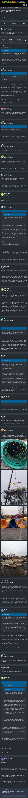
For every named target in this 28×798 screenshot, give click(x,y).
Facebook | (12, 7)
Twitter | (8, 7)
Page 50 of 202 (14, 23)
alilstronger (7, 156)
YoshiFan (6, 28)
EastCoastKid (7, 429)
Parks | (6, 7)
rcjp (5, 144)
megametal (7, 288)
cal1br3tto (6, 580)
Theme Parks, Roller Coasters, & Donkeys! (16, 18)
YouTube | (16, 7)
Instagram (19, 7)
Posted (8, 29)
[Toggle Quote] (2, 50)
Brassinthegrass (8, 758)
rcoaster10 (6, 108)
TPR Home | (2, 7)
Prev (4, 23)
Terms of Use (4, 791)
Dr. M (5, 206)
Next (24, 23)
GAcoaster (4, 17)
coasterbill (6, 69)
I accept (14, 795)
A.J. (5, 45)
